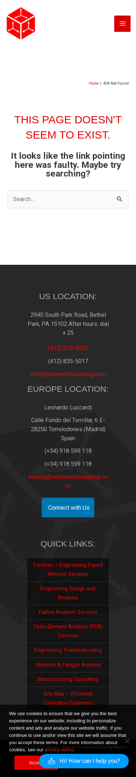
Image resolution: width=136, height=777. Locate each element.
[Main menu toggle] (122, 24)
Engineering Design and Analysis (68, 593)
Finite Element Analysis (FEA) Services (68, 631)
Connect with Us (69, 507)
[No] (127, 740)
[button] (84, 761)
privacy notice (59, 749)
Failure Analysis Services (68, 612)
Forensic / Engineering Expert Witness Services (68, 569)
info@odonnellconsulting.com (68, 374)
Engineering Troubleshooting (68, 650)
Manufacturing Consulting (68, 679)
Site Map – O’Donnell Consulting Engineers (68, 698)
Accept (36, 762)
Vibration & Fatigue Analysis (68, 665)
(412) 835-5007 (68, 348)
